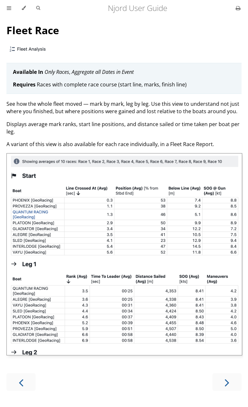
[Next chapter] (227, 382)
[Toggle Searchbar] (38, 8)
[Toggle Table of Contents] (9, 8)
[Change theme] (23, 8)
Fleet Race (32, 30)
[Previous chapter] (21, 382)
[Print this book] (238, 8)
